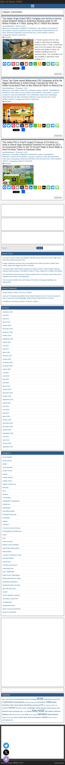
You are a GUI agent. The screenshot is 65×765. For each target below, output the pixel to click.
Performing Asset (8, 568)
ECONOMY (32, 90)
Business (7, 28)
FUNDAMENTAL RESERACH (12, 531)
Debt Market (6, 508)
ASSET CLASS (7, 471)
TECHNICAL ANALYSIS (10, 599)
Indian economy (20, 92)
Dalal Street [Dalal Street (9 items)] (34, 702)
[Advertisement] (13, 210)
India (39, 28)
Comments (7, 37)
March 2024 (6, 322)
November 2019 (8, 393)
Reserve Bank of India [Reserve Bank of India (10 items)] (18, 714)
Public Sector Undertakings (48, 95)
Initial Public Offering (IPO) (11, 548)
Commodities (15, 28)
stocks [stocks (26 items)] (45, 717)
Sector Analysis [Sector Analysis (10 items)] (33, 714)
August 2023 (7, 342)
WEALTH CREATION (19, 35)
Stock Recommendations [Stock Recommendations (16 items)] (32, 717)
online (4, 296)
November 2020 (8, 366)
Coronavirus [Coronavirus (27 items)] (19, 702)
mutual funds (7, 562)
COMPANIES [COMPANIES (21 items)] (7, 702)
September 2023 (8, 339)
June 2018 (6, 440)
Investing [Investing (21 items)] (27, 705)
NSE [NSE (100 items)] (41, 711)
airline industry (7, 460)
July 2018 (6, 436)
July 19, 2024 (21, 26)
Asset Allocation (8, 467)
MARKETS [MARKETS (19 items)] (13, 708)
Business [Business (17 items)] (47, 699)
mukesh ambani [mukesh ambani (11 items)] (22, 708)
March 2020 (6, 386)
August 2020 (7, 369)
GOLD (5, 535)
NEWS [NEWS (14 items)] (29, 711)
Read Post (58, 74)
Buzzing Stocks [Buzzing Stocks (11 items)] (55, 699)
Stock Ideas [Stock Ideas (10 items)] (10, 717)
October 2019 (7, 396)
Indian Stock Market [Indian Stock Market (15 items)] (17, 705)
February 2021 (7, 356)
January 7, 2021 (22, 88)
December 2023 (8, 329)
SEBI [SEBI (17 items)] (26, 714)
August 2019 (7, 403)
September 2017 (8, 447)
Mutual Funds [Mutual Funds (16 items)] (46, 708)
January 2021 (7, 359)
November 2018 (8, 426)
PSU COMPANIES (33, 95)
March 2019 (6, 416)
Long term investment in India (21, 30)
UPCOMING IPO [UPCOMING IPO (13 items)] (7, 720)
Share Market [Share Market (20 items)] (52, 714)
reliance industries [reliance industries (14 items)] (54, 711)
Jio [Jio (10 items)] (56, 705)
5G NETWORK (7, 457)
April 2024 (6, 319)
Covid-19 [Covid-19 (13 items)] (28, 702)
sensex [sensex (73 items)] (42, 714)
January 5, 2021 (22, 152)
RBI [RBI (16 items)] (46, 711)
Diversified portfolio (9, 511)
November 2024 (8, 312)
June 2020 (6, 376)
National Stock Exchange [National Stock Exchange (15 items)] (11, 711)
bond (4, 491)
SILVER (5, 592)
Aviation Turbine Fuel (9, 484)
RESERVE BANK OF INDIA (11, 585)
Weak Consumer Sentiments (12, 609)
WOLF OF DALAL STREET (11, 1)
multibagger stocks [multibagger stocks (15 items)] (33, 708)
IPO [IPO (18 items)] (41, 705)
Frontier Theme (59, 763)
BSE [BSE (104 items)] (40, 698)
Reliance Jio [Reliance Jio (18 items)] (7, 714)
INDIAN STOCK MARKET (50, 28)
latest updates (6, 30)
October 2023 (7, 335)
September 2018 (8, 433)
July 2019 (6, 406)
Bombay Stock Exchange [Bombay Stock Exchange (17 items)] (27, 699)
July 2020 (6, 372)
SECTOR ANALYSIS (29, 33)
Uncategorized (7, 35)
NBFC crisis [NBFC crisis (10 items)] (23, 711)
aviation (5, 474)
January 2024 (7, 325)
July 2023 (6, 345)
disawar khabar (7, 292)
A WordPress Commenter (11, 301)
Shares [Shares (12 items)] (4, 717)
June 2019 (6, 409)
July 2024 (6, 315)
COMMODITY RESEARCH (28, 28)
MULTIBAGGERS (37, 30)
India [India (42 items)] (48, 702)
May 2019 (6, 413)
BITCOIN (5, 487)
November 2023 (8, 332)
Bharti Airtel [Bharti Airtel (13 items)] (13, 699)
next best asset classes (10, 565)
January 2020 (7, 389)
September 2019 (8, 399)
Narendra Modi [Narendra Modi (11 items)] (55, 708)
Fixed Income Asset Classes (11, 528)
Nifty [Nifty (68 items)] (35, 711)
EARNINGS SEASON (9, 514)
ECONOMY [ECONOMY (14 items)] (42, 702)
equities (38, 90)
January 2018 (7, 443)
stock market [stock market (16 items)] (18, 717)
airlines (5, 464)
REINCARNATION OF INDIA (11, 97)
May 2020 (6, 379)
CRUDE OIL (24, 90)
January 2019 (7, 420)
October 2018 (7, 430)
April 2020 (6, 382)
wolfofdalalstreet (9, 26)
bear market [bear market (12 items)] (6, 699)
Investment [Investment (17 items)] (36, 705)
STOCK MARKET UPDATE (45, 33)
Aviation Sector (7, 481)
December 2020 (8, 362)
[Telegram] (6, 746)
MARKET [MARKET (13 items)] (5, 708)
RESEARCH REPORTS (14, 33)
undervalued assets (9, 605)
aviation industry (8, 477)
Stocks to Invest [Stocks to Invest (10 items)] (52, 717)
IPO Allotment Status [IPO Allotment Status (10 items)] (49, 705)
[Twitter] (6, 752)
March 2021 (6, 352)
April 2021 (6, 349)
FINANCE (45, 90)
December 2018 (8, 423)
